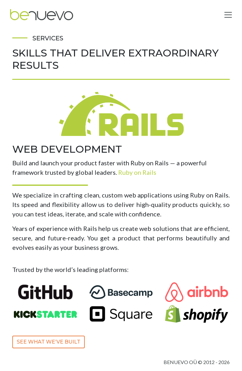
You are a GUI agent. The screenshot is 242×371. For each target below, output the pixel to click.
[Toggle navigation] (228, 15)
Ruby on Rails (137, 172)
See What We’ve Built (48, 342)
